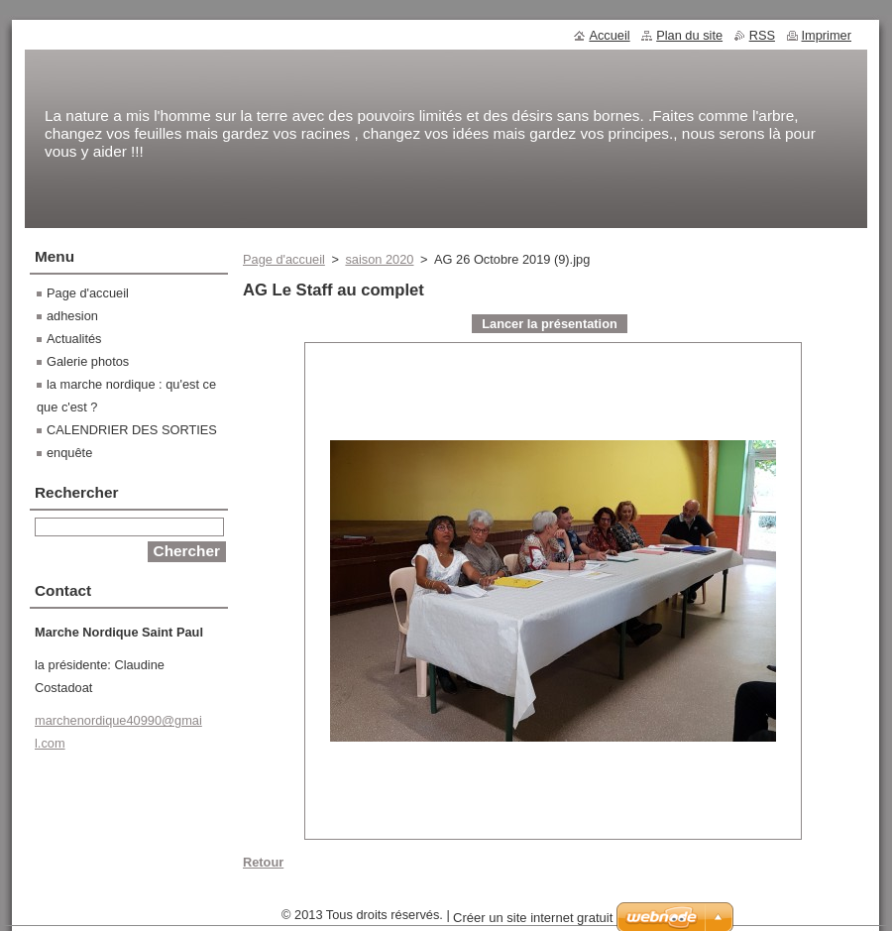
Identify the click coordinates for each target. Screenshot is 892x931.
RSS (762, 35)
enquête (69, 452)
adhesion (72, 315)
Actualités (74, 338)
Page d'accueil (284, 259)
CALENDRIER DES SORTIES (132, 429)
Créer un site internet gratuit (533, 917)
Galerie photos (88, 361)
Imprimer (826, 35)
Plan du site (689, 35)
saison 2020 (379, 259)
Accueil (609, 35)
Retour (263, 862)
